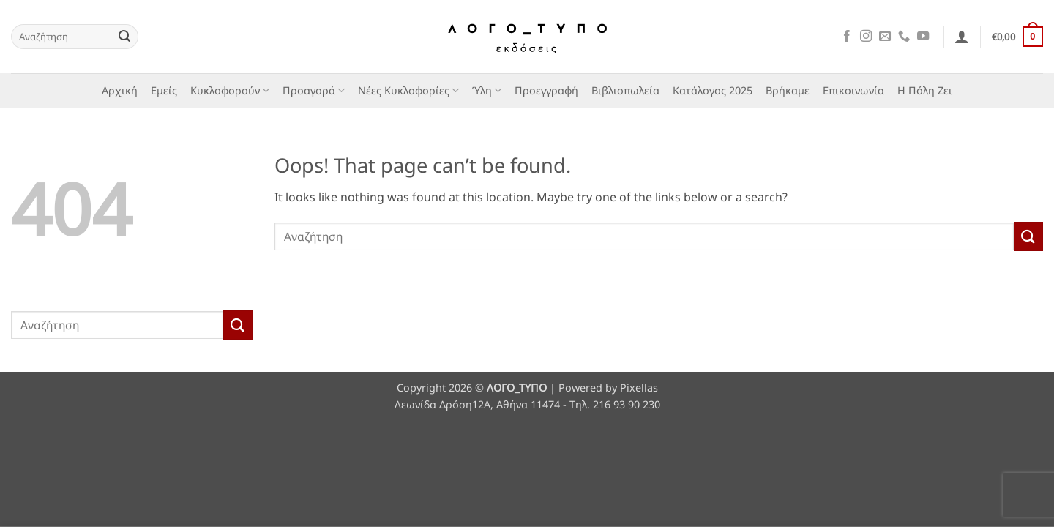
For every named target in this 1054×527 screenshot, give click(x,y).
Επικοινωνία (853, 90)
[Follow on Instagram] (866, 36)
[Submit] (124, 36)
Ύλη (486, 90)
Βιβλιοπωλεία (625, 90)
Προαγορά (314, 90)
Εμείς (164, 90)
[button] (961, 36)
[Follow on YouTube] (923, 36)
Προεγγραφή (546, 90)
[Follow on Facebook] (847, 36)
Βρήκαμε (788, 90)
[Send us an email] (885, 36)
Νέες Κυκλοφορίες (408, 90)
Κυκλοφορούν (229, 90)
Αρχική (120, 90)
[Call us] (904, 36)
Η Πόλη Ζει (924, 90)
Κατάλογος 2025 (712, 90)
